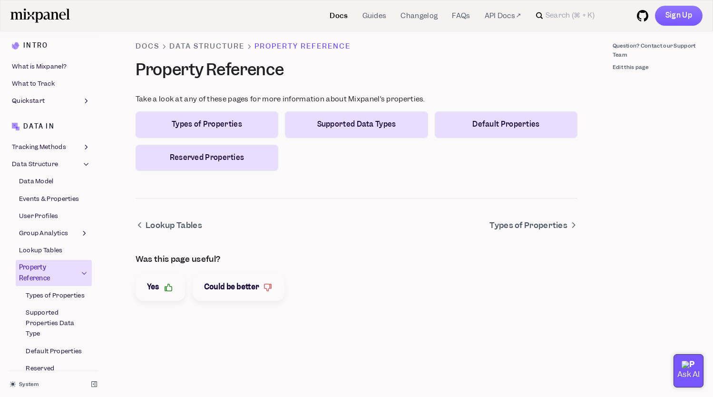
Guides (374, 15)
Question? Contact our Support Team (654, 50)
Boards (51, 331)
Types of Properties (55, 146)
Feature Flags (33, 348)
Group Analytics (54, 84)
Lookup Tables (41, 101)
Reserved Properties (42, 224)
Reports (51, 313)
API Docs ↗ (503, 15)
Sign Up (678, 15)
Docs (339, 15)
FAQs (461, 15)
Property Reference (54, 123)
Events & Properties (49, 50)
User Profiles (39, 67)
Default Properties (54, 202)
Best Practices (51, 267)
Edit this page (630, 67)
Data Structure (206, 46)
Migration (51, 250)
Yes (160, 287)
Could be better (238, 287)
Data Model (36, 32)
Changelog (419, 15)
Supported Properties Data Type (50, 174)
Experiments (31, 365)
